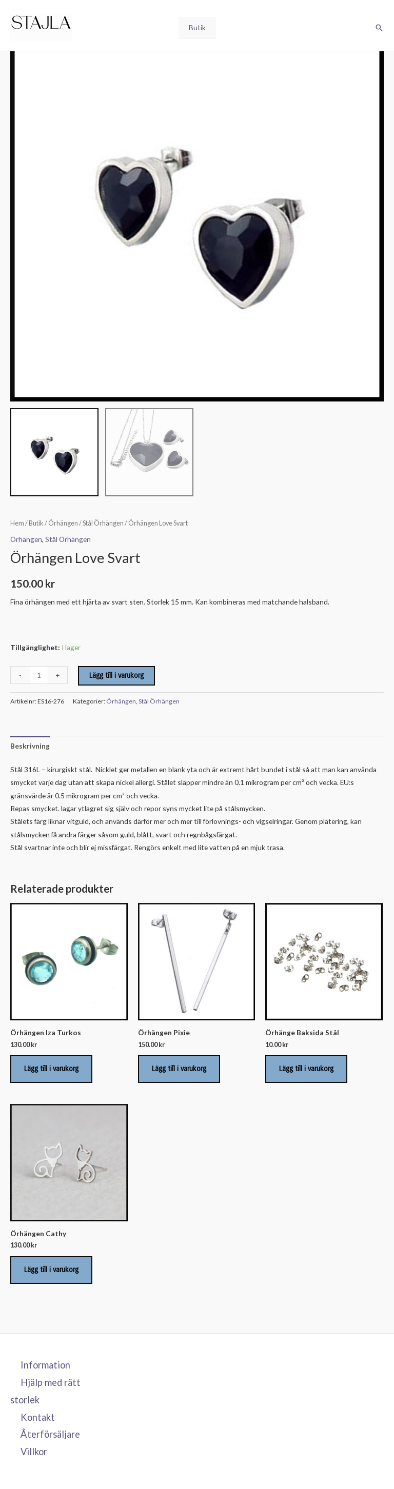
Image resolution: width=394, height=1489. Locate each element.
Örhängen (63, 523)
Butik (197, 27)
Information (45, 1365)
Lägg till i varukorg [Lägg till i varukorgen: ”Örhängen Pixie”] (179, 1068)
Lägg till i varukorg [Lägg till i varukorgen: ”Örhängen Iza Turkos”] (51, 1068)
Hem (17, 523)
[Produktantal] (39, 675)
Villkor (34, 1451)
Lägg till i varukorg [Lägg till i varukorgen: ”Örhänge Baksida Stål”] (306, 1068)
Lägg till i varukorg (116, 675)
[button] (379, 27)
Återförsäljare (50, 1434)
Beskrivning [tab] (30, 745)
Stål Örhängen (103, 523)
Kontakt (38, 1417)
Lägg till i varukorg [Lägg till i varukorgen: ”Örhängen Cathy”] (51, 1269)
